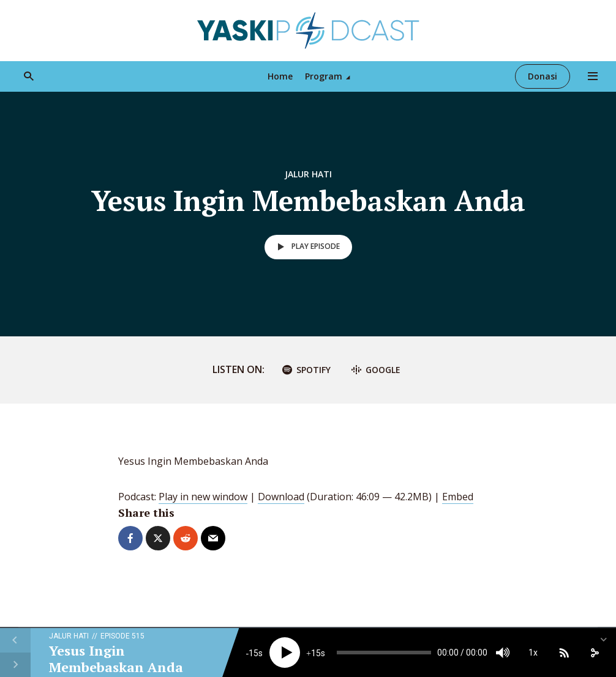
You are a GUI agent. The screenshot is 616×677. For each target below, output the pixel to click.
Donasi (542, 76)
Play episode (306, 247)
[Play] (284, 652)
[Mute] (502, 652)
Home (280, 76)
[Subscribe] (564, 652)
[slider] (383, 652)
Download (281, 496)
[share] (594, 652)
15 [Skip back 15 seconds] (253, 653)
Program (323, 76)
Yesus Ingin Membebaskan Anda (116, 658)
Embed (457, 496)
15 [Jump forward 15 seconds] (316, 653)
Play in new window (203, 496)
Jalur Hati (308, 174)
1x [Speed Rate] (533, 652)
